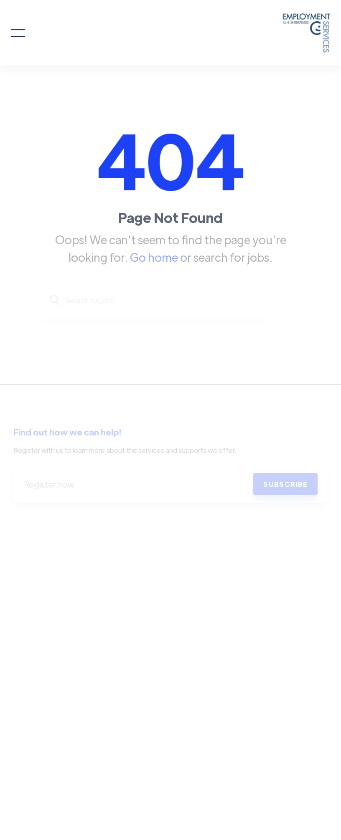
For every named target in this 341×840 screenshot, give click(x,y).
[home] (178, 33)
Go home (154, 257)
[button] (18, 33)
